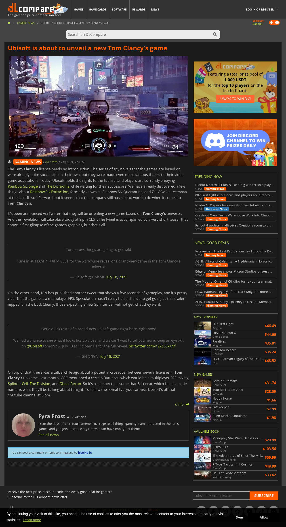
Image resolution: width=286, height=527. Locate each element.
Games (78, 9)
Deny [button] (240, 517)
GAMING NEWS (28, 161)
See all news (48, 434)
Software (119, 9)
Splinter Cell (18, 383)
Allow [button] (264, 517)
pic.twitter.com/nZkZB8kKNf (152, 346)
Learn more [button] (32, 520)
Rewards (138, 9)
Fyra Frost (50, 162)
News (155, 9)
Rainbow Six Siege (23, 186)
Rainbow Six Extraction (49, 191)
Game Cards (97, 9)
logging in (85, 453)
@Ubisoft (34, 346)
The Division (40, 383)
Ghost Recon (70, 383)
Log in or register (260, 9)
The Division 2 (57, 186)
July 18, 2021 (116, 277)
